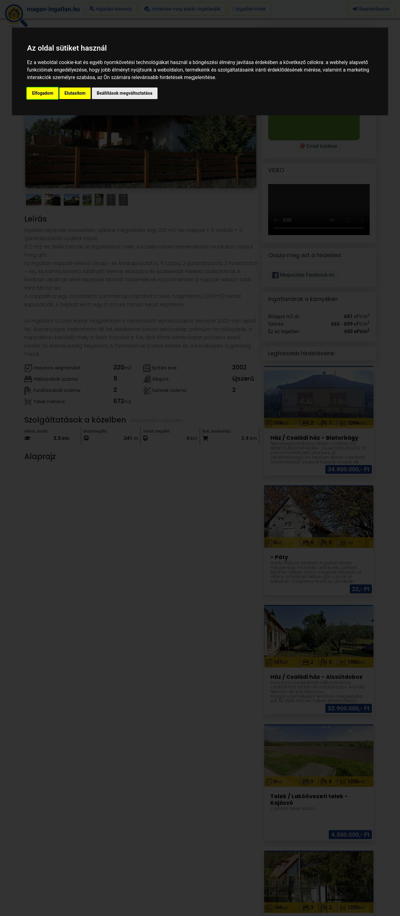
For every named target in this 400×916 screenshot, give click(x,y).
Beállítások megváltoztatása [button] (124, 93)
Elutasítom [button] (74, 93)
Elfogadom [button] (42, 93)
